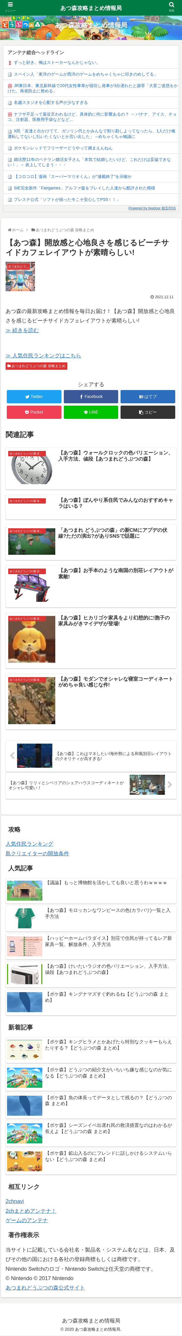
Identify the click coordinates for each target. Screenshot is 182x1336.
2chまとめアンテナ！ (31, 1212)
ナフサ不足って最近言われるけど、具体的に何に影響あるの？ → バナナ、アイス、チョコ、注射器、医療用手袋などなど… (92, 117)
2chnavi (15, 1202)
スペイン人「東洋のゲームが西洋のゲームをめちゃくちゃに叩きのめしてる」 (86, 74)
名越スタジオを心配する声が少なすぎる (51, 102)
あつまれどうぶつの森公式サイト (45, 1289)
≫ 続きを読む (22, 330)
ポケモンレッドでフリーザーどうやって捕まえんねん (63, 148)
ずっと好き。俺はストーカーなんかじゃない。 (57, 62)
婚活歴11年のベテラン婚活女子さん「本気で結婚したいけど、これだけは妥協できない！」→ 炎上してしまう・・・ (89, 162)
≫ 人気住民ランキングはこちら (43, 356)
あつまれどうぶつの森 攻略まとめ (36, 366)
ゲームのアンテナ (27, 1221)
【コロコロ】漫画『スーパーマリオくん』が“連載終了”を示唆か (73, 176)
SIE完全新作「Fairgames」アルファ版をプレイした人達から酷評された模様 (84, 188)
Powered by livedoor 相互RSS (152, 208)
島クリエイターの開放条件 (37, 854)
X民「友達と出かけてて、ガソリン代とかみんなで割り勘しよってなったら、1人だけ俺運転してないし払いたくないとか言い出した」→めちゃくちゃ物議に (91, 134)
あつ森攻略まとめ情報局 (91, 8)
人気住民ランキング (29, 845)
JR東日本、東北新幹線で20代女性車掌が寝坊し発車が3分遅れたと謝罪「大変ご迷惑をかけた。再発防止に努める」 (93, 88)
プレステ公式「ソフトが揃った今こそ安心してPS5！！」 (67, 199)
